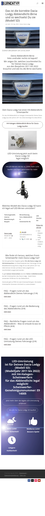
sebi (9, 24)
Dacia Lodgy (26, 24)
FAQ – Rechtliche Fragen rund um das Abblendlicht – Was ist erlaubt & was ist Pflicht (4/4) (22, 323)
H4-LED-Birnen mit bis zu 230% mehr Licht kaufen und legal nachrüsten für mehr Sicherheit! (22, 169)
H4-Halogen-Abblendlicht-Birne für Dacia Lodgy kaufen (22, 124)
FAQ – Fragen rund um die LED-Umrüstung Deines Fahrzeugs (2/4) (20, 340)
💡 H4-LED (23, 232)
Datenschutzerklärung (11, 475)
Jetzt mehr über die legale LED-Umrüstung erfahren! (22, 402)
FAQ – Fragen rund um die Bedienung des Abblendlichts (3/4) (21, 307)
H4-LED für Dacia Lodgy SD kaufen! (22, 410)
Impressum (22, 473)
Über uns (23, 475)
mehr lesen (7, 296)
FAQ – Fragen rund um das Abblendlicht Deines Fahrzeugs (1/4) (21, 292)
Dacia (21, 24)
